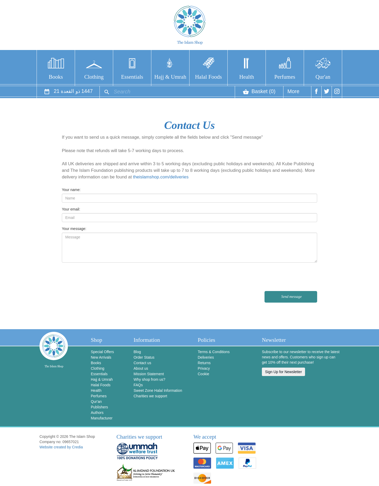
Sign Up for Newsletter (283, 372)
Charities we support (150, 396)
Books (56, 77)
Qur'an (323, 77)
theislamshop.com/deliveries (161, 176)
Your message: (74, 229)
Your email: (71, 209)
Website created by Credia (61, 447)
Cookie (203, 374)
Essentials (132, 77)
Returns (204, 363)
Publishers (99, 407)
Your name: (71, 190)
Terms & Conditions (214, 352)
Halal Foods (208, 77)
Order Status (143, 357)
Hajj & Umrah (170, 77)
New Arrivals (101, 357)
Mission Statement (148, 374)
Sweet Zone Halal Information (157, 390)
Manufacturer (101, 418)
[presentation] (277, 277)
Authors (97, 412)
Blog (137, 352)
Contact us (142, 363)
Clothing (94, 77)
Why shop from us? (149, 379)
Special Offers (102, 352)
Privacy (204, 368)
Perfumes (284, 77)
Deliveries (206, 357)
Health (246, 77)
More (293, 93)
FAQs (138, 385)
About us (140, 368)
